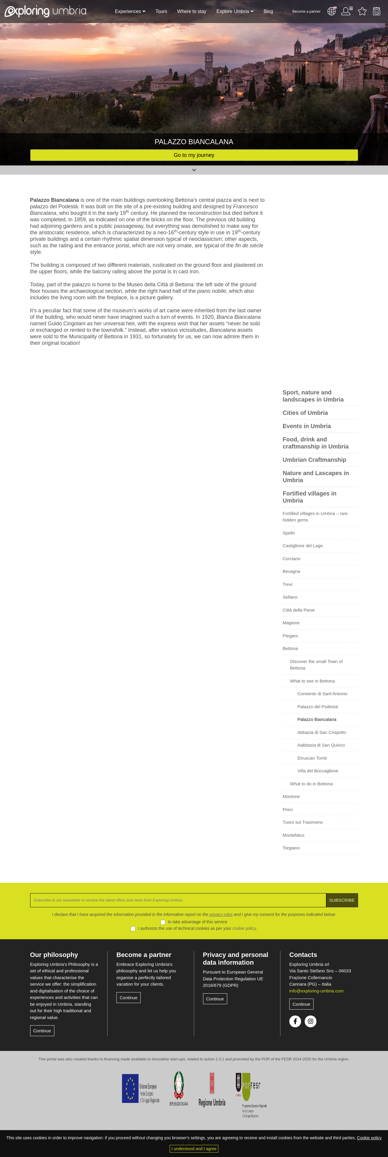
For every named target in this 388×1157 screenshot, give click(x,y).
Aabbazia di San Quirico (321, 745)
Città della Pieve (299, 609)
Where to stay (192, 11)
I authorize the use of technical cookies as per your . (197, 928)
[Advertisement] (320, 285)
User (347, 11)
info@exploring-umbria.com (316, 990)
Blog (268, 11)
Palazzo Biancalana (317, 719)
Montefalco (293, 835)
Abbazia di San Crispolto (322, 732)
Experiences (128, 11)
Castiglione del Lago (303, 545)
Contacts (303, 954)
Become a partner (307, 11)
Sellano (290, 596)
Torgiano (291, 847)
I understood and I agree (194, 1148)
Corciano (292, 558)
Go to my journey (194, 155)
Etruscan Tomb (312, 757)
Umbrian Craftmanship (315, 459)
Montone (291, 796)
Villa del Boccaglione (318, 770)
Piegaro (290, 635)
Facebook (295, 1021)
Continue (42, 1030)
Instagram (310, 1021)
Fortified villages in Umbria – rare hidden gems (315, 517)
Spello (289, 532)
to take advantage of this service (197, 921)
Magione (291, 622)
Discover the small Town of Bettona (316, 665)
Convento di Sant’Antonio (323, 693)
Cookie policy (369, 1137)
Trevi (288, 584)
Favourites (362, 11)
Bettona (290, 648)
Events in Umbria (307, 426)
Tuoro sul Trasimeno (303, 822)
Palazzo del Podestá (318, 706)
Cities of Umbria (305, 413)
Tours (161, 11)
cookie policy (244, 928)
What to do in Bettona (311, 783)
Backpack (376, 11)
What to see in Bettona (312, 680)
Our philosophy (54, 954)
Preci (288, 809)
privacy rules (221, 914)
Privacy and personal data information (235, 958)
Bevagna (291, 571)
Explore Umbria (232, 11)
